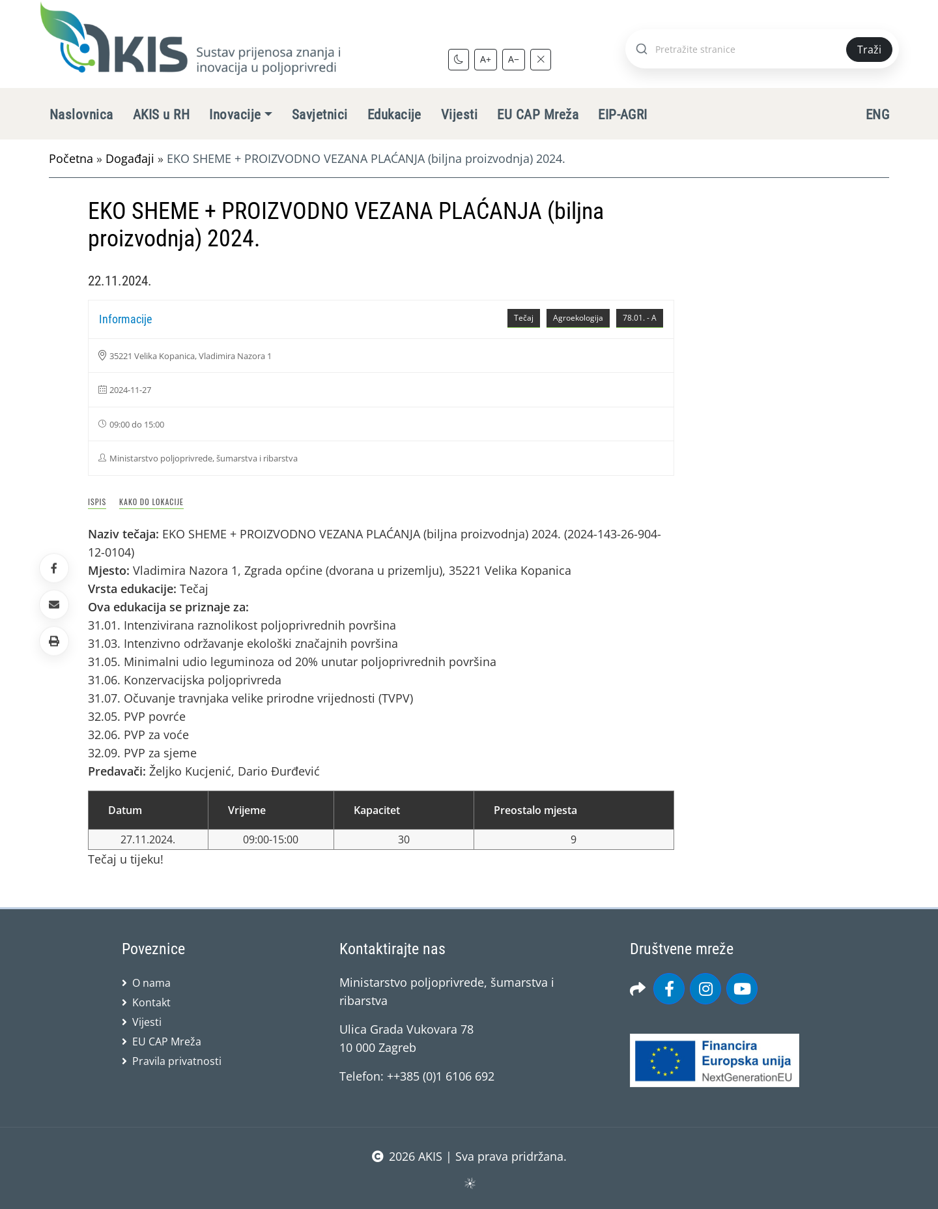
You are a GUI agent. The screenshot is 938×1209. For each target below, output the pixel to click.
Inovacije (235, 115)
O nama (151, 983)
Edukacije (394, 115)
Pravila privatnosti (176, 1061)
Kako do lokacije (151, 501)
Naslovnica (81, 115)
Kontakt (151, 1002)
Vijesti (459, 115)
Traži (869, 49)
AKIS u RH (161, 115)
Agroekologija (578, 317)
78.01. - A (640, 317)
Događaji (130, 158)
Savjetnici (320, 115)
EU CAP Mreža (537, 115)
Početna (71, 158)
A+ (485, 59)
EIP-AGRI (622, 115)
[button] (54, 641)
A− (513, 59)
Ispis (97, 501)
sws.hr (469, 1182)
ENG (877, 115)
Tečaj (523, 317)
